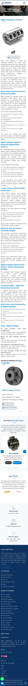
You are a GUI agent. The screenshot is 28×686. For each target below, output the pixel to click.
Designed (12, 682)
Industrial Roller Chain (7, 582)
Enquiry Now (17, 462)
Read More (8, 462)
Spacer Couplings (6, 620)
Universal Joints (6, 625)
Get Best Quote (13, 57)
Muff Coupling (5, 615)
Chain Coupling (6, 604)
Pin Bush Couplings (7, 599)
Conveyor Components (8, 586)
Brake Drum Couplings (7, 613)
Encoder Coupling (6, 618)
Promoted (18, 682)
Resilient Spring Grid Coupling (9, 608)
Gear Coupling (5, 594)
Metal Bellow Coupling (7, 627)
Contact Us (4, 670)
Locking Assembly (6, 629)
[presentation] (2, 451)
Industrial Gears (6, 577)
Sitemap (3, 673)
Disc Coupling (5, 622)
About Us (3, 660)
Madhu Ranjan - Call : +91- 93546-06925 (13, 684)
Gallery (3, 665)
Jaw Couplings (5, 597)
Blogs (2, 668)
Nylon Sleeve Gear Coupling (9, 606)
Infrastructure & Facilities (7, 663)
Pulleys (3, 584)
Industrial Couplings (7, 575)
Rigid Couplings (6, 611)
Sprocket (4, 579)
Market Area (4, 676)
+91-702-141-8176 (13, 513)
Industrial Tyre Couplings (8, 601)
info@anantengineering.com (13, 526)
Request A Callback (9, 408)
